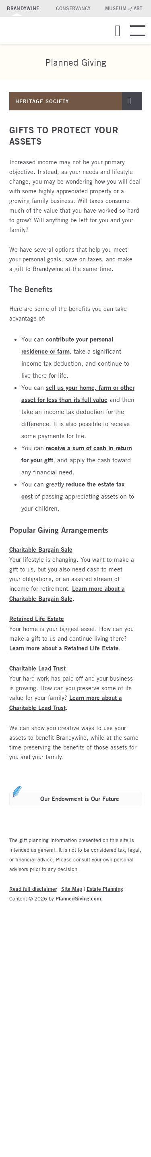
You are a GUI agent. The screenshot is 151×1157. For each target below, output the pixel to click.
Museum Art (124, 8)
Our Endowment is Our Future (79, 799)
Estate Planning (105, 889)
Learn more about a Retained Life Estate (64, 648)
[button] (118, 38)
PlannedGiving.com (78, 898)
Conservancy (73, 8)
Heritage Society (42, 101)
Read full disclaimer (33, 889)
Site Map (71, 889)
